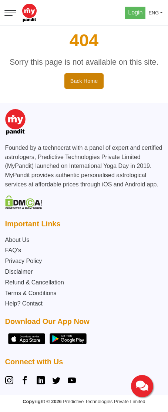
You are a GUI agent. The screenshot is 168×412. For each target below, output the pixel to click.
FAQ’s (13, 250)
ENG (153, 13)
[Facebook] (25, 381)
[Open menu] (10, 13)
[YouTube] (72, 381)
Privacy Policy (23, 261)
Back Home (84, 81)
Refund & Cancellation (34, 282)
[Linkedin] (41, 381)
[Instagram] (10, 381)
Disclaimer (19, 272)
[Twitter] (56, 381)
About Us (17, 240)
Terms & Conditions (31, 293)
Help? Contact (24, 303)
